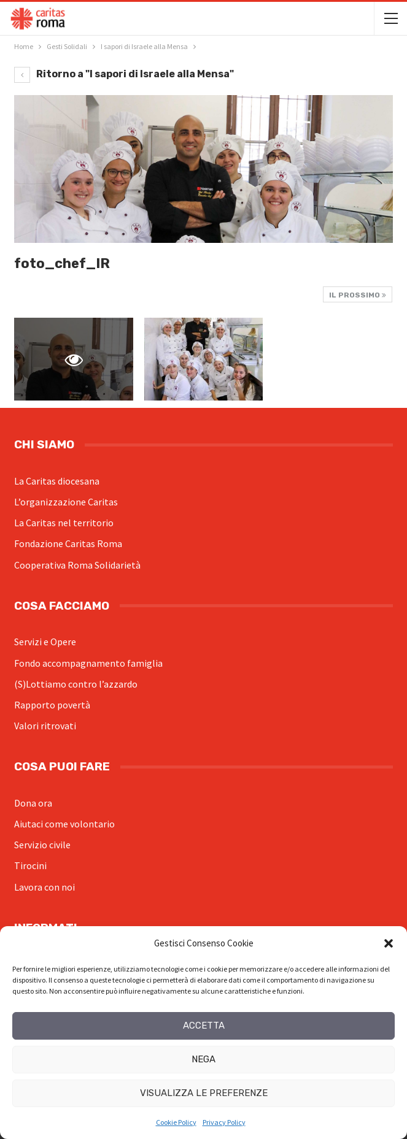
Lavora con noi (44, 887)
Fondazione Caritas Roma (68, 543)
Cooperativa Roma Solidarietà (77, 565)
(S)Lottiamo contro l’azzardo (76, 684)
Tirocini (30, 865)
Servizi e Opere (45, 641)
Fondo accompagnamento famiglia (88, 663)
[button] (388, 943)
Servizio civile (42, 844)
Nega (203, 1059)
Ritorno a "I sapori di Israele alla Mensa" (124, 74)
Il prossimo (357, 295)
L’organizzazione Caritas (66, 502)
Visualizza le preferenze (204, 1093)
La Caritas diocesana (56, 481)
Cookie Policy (176, 1122)
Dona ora (33, 803)
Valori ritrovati (45, 725)
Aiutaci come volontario (64, 824)
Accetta (204, 1025)
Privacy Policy (224, 1122)
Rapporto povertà (52, 705)
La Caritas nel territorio (64, 522)
